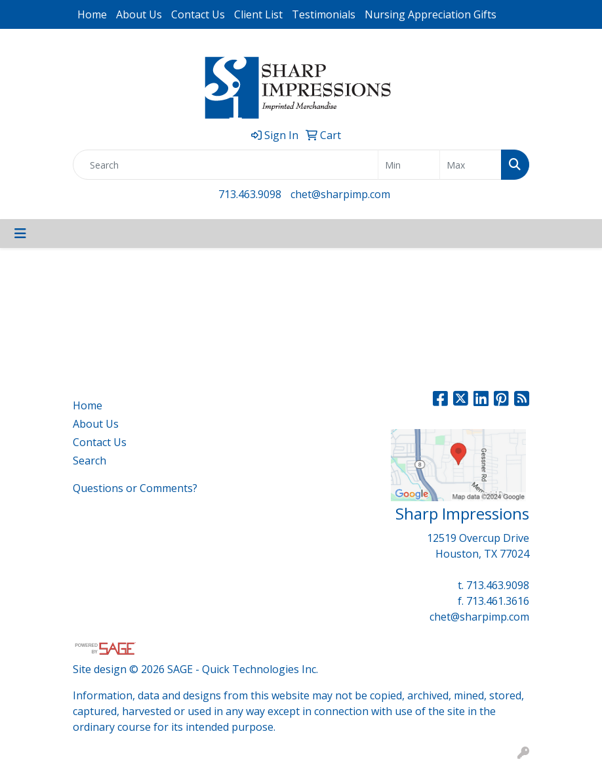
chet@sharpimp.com (340, 194)
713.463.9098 (249, 194)
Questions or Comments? (135, 488)
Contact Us (198, 14)
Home (92, 14)
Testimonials (323, 14)
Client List (258, 14)
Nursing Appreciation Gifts (430, 14)
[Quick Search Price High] (470, 165)
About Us (139, 14)
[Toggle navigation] (20, 233)
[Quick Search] (225, 165)
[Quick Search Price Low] (409, 165)
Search (89, 460)
